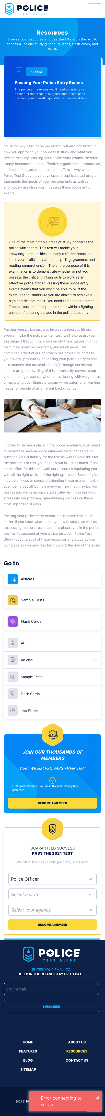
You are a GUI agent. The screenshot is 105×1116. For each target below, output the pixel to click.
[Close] (97, 1097)
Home (28, 1042)
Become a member (52, 803)
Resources (76, 1051)
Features (28, 1051)
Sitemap (28, 1069)
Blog (28, 1060)
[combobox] (52, 895)
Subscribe (51, 1006)
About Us (77, 1042)
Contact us (77, 1060)
